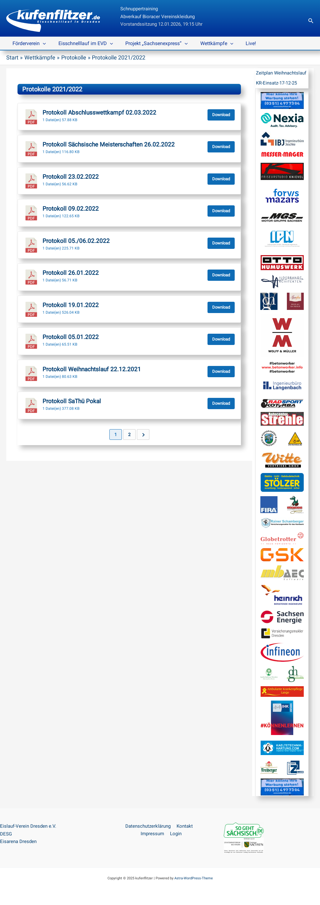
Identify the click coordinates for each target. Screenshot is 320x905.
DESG (6, 833)
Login (175, 833)
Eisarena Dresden (18, 841)
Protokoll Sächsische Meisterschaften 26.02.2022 (108, 144)
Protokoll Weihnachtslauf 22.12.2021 (91, 369)
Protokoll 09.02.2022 (70, 208)
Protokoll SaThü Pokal (71, 401)
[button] (311, 21)
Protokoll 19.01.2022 (70, 304)
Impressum (153, 833)
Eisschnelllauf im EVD (82, 43)
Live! (239, 43)
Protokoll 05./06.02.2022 (76, 240)
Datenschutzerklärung (148, 826)
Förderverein (28, 43)
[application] (41, 43)
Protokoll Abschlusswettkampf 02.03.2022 (99, 112)
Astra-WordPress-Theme (193, 878)
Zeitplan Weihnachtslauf (281, 73)
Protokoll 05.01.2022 (70, 336)
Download (221, 114)
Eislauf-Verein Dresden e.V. (28, 826)
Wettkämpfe (208, 43)
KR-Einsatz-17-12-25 (276, 83)
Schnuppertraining (139, 9)
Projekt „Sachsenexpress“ (150, 43)
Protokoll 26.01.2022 (70, 272)
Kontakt (184, 826)
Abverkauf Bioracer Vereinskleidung (157, 16)
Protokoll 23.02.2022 (70, 176)
